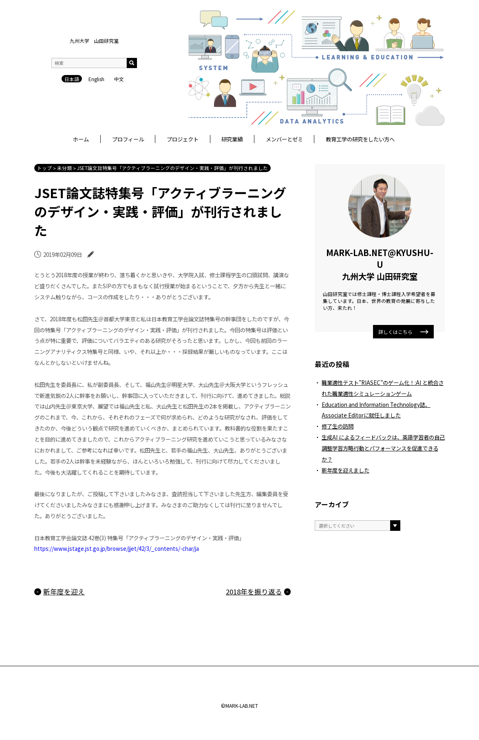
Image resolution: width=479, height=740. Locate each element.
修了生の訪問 (337, 426)
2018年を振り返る (254, 591)
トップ (44, 167)
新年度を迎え (64, 591)
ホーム (81, 139)
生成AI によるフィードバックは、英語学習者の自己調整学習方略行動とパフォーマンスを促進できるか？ (383, 448)
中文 (119, 78)
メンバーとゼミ (284, 139)
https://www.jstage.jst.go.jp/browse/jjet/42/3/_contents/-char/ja (116, 548)
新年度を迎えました (345, 470)
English (96, 78)
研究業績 (232, 139)
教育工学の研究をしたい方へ (360, 139)
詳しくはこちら (403, 331)
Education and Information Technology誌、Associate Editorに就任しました (376, 410)
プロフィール (128, 139)
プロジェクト (183, 139)
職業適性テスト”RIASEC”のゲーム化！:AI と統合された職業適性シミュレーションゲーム (383, 388)
